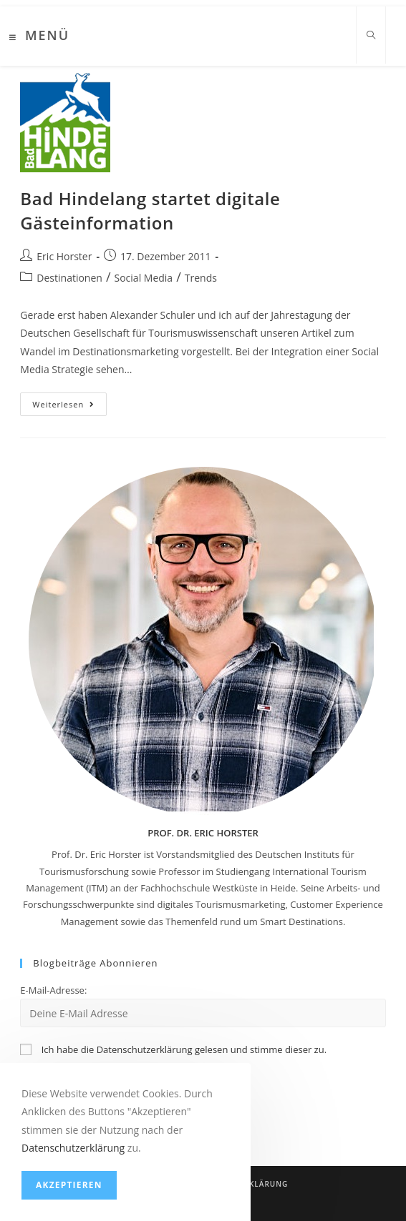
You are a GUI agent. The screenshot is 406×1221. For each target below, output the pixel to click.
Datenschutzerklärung (73, 1148)
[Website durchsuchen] (371, 36)
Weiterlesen (69, 406)
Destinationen (69, 278)
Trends (201, 278)
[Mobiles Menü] (39, 37)
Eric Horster (64, 256)
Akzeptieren (69, 1185)
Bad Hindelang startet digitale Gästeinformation (150, 210)
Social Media (144, 278)
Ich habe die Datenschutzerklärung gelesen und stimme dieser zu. (184, 1049)
